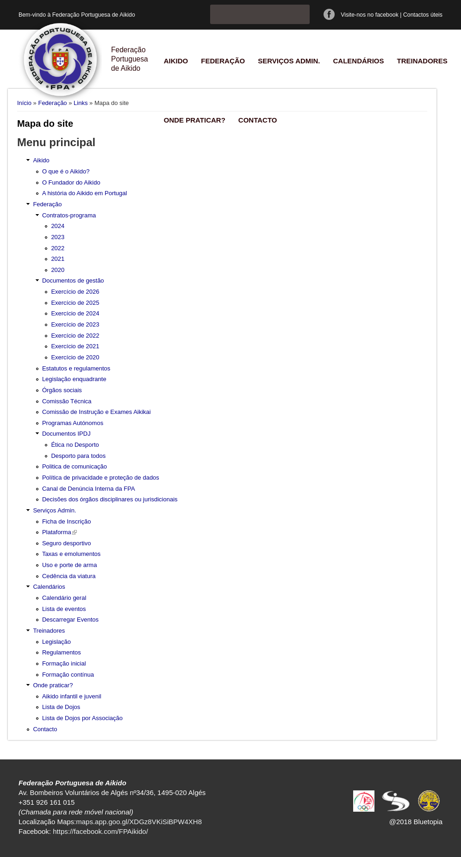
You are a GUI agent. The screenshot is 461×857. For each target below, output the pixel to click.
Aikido (176, 61)
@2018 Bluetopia (415, 822)
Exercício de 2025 (75, 302)
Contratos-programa (69, 215)
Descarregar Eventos (70, 619)
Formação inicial (64, 663)
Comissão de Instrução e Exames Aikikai (96, 411)
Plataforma (59, 532)
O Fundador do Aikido (71, 182)
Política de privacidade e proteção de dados (100, 477)
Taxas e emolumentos (71, 553)
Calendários (358, 61)
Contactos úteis (422, 15)
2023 (57, 237)
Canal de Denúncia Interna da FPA (88, 488)
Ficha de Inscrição (66, 521)
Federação (223, 61)
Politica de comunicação (74, 466)
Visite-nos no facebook (370, 15)
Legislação (56, 641)
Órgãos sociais (62, 390)
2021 (57, 258)
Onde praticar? (194, 120)
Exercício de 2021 (75, 346)
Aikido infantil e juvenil (71, 696)
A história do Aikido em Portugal (84, 193)
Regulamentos (61, 652)
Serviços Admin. (289, 61)
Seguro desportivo (66, 543)
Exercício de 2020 (75, 357)
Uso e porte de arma (69, 564)
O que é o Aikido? (66, 171)
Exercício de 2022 (75, 335)
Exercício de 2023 (75, 324)
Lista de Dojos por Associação (82, 718)
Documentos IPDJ (66, 433)
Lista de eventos (64, 608)
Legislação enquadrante (74, 379)
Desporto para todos (78, 455)
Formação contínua (68, 674)
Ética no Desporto (75, 444)
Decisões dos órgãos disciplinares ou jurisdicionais (110, 499)
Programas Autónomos (72, 422)
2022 (57, 248)
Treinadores (422, 61)
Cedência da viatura (69, 576)
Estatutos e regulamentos (76, 368)
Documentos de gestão (73, 280)
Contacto (257, 120)
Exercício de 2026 (75, 291)
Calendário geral (64, 597)
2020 (57, 269)
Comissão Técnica (67, 401)
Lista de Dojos (61, 706)
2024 (57, 225)
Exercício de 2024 (75, 313)
